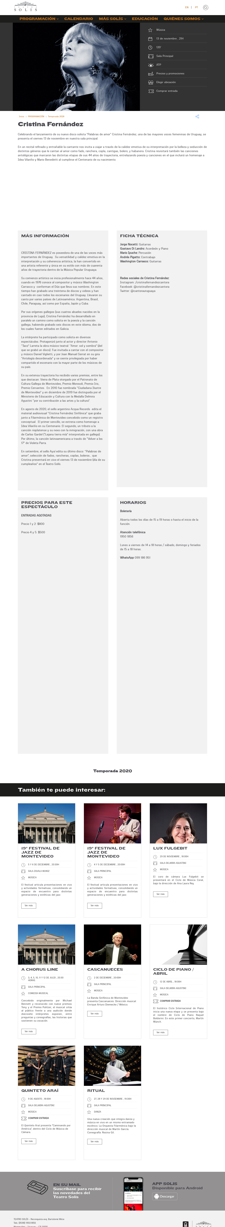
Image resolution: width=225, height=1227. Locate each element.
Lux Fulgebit (170, 848)
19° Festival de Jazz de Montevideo (40, 852)
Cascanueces (105, 964)
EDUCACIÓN (145, 19)
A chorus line (39, 964)
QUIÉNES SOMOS (182, 19)
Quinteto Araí (39, 1085)
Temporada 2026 (56, 116)
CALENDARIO (78, 19)
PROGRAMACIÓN (37, 19)
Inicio (21, 116)
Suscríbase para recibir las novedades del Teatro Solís (77, 1175)
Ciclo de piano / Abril (173, 966)
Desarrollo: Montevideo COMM (196, 1220)
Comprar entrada (167, 90)
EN (187, 7)
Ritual (96, 1085)
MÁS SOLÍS (111, 19)
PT (196, 7)
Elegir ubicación (166, 82)
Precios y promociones (170, 73)
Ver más (29, 905)
